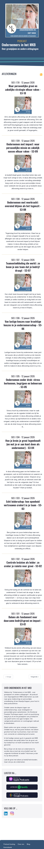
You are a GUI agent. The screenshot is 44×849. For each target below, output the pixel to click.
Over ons (21, 844)
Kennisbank (8, 847)
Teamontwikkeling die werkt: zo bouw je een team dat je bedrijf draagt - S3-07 (23, 266)
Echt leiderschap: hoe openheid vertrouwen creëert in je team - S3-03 (23, 505)
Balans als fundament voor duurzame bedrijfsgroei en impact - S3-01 (23, 620)
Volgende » (35, 677)
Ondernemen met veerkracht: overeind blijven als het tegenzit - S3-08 (23, 205)
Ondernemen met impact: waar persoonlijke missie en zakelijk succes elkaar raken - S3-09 (22, 147)
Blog (28, 844)
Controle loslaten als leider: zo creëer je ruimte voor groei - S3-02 (23, 564)
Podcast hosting (9, 844)
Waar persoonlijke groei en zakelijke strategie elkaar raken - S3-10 (23, 89)
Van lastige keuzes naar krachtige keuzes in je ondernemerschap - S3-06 (23, 325)
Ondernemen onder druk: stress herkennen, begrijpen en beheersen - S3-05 (23, 383)
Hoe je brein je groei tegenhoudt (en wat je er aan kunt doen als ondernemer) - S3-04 (23, 444)
